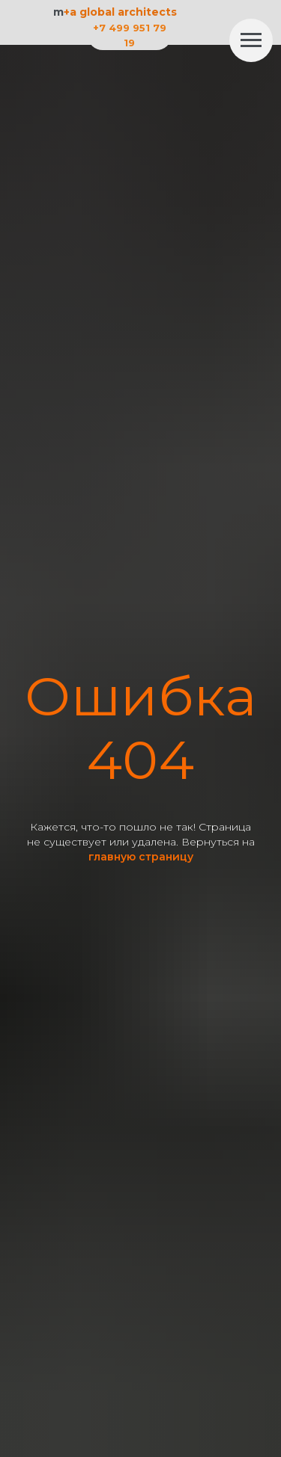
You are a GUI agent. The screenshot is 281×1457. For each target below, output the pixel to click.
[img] (212, 31)
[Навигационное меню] (251, 40)
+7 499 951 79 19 (129, 35)
